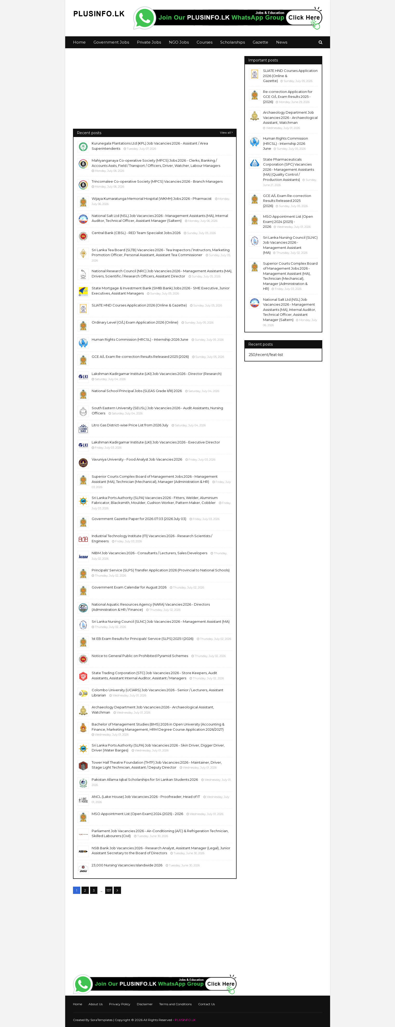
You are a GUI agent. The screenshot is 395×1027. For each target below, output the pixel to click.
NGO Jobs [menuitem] (179, 42)
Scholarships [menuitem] (232, 42)
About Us (96, 1004)
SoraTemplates (101, 1020)
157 (108, 890)
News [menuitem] (281, 42)
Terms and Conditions (175, 1004)
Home (77, 1004)
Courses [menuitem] (204, 42)
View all (225, 132)
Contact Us (206, 1004)
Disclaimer (145, 1004)
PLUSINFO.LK (185, 1020)
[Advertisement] (155, 92)
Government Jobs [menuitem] (111, 42)
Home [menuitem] (79, 42)
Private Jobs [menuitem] (149, 42)
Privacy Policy (119, 1004)
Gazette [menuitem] (260, 42)
